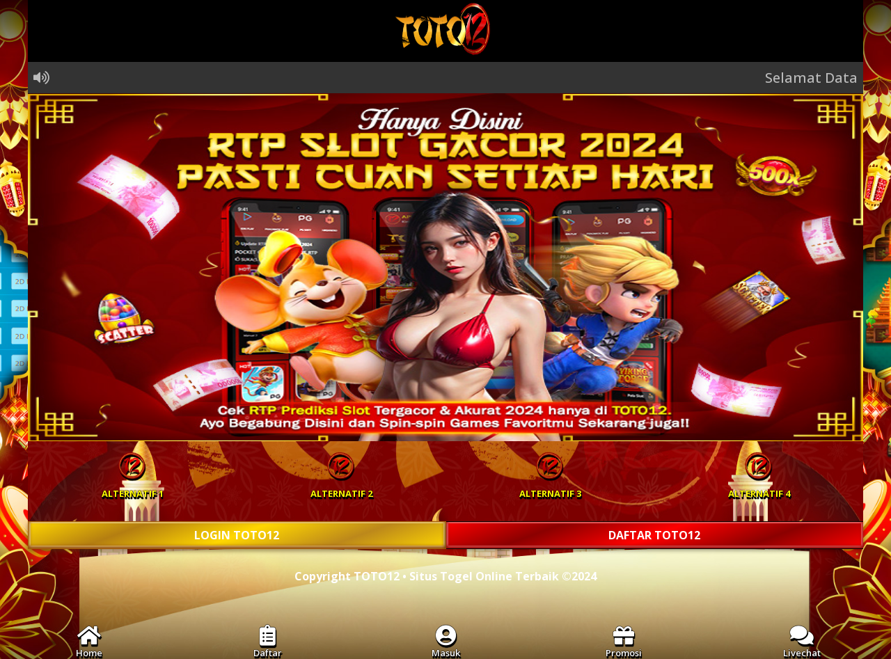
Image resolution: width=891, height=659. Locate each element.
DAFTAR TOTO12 (654, 535)
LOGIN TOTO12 (236, 535)
